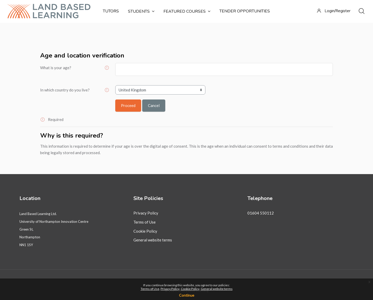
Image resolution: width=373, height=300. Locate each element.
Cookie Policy (145, 231)
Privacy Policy (145, 213)
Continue (186, 295)
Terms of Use (144, 222)
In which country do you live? (65, 90)
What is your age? (55, 67)
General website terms (152, 240)
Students (141, 11)
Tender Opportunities (244, 11)
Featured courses (186, 11)
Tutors (111, 11)
